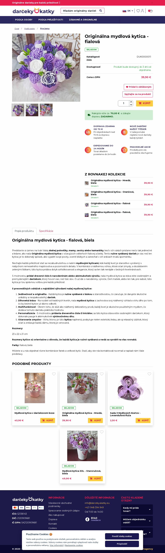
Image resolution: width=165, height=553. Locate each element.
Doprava (52, 519)
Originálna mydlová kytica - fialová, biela (111, 213)
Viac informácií (56, 545)
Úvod (17, 28)
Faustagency (145, 549)
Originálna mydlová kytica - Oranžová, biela (112, 193)
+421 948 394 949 (94, 507)
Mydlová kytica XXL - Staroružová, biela (81, 472)
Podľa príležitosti (49, 19)
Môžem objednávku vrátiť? (134, 521)
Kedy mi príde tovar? (131, 509)
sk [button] (128, 11)
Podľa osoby (23, 19)
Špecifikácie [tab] (46, 231)
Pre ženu (45, 28)
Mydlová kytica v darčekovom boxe (34, 413)
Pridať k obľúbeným (139, 87)
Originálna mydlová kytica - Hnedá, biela (111, 181)
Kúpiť (144, 103)
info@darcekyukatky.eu (97, 503)
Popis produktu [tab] (24, 231)
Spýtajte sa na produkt (137, 94)
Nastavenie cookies (74, 545)
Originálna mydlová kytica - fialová (110, 203)
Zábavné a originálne (81, 19)
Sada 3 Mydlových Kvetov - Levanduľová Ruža (125, 414)
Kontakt (52, 523)
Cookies (52, 528)
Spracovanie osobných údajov (64, 510)
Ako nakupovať (56, 515)
